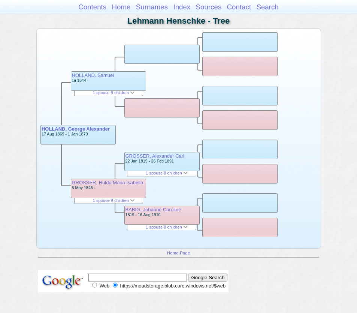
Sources (209, 7)
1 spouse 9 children (114, 92)
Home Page (178, 252)
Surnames (152, 7)
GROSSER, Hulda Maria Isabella (107, 182)
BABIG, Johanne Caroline (153, 209)
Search (267, 7)
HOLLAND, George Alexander (76, 129)
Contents (92, 7)
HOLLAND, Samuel (93, 75)
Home (121, 7)
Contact (239, 7)
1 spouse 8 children (167, 173)
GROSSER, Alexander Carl (155, 156)
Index (181, 7)
